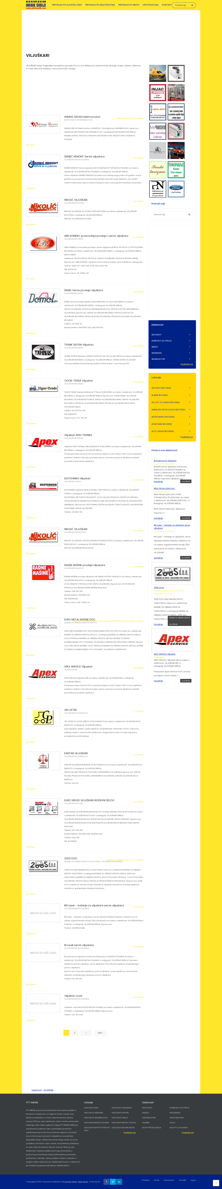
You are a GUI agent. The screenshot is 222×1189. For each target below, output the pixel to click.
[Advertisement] (111, 30)
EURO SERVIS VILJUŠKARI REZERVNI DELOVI (89, 800)
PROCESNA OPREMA (134, 621)
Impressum (169, 1180)
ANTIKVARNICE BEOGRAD (163, 416)
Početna (146, 1180)
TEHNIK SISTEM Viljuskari (78, 344)
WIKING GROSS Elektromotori (82, 117)
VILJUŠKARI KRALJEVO (74, 568)
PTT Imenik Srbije (69, 1181)
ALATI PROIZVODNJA (152, 1127)
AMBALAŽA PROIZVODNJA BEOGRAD (168, 409)
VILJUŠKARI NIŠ (70, 669)
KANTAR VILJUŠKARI (76, 753)
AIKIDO (154, 346)
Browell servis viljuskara (79, 945)
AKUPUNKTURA (177, 1117)
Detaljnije (30, 145)
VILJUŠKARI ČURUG (72, 481)
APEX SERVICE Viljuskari (78, 666)
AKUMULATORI (158, 359)
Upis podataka (151, 4)
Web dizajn (83, 1181)
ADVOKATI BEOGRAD (161, 388)
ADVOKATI (156, 334)
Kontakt (167, 4)
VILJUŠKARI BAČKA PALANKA (76, 159)
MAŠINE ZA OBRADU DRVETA (87, 621)
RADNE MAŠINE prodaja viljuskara (84, 565)
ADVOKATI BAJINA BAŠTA (124, 1127)
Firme (156, 1180)
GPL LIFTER (70, 710)
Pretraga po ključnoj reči (67, 4)
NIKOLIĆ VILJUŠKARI (75, 200)
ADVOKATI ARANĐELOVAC (96, 1117)
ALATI (172, 1122)
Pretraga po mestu (128, 4)
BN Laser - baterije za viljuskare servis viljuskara (94, 905)
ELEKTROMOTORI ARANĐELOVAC (78, 120)
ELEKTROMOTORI (124, 118)
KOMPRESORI (118, 621)
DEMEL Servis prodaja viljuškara (83, 290)
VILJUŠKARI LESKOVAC (162, 492)
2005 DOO (70, 858)
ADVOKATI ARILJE (120, 1117)
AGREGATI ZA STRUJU (161, 340)
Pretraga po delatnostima (100, 4)
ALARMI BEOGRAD (159, 395)
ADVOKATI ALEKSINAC (122, 1107)
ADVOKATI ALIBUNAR (94, 1112)
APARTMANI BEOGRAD (161, 424)
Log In (193, 1180)
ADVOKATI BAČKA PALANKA (97, 1122)
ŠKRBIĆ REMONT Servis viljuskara (84, 156)
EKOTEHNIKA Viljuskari (77, 478)
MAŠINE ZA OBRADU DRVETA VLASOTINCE (82, 861)
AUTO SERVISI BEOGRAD (162, 431)
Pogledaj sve (187, 364)
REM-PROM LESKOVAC (164, 488)
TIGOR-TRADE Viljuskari (78, 380)
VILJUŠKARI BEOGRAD (73, 239)
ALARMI (146, 1122)
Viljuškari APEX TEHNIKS (78, 435)
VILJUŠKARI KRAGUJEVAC (75, 532)
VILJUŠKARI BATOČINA (74, 203)
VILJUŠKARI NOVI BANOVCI (76, 713)
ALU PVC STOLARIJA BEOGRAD (165, 402)
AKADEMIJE (156, 353)
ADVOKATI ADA (91, 1107)
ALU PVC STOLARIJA (179, 1127)
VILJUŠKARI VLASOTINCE (112, 861)
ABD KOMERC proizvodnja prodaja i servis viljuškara (96, 236)
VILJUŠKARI (138, 118)
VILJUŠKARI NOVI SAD (73, 803)
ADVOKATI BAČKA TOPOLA (124, 1122)
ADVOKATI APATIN (121, 1112)
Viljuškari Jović (73, 996)
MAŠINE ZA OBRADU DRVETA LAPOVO (80, 622)
